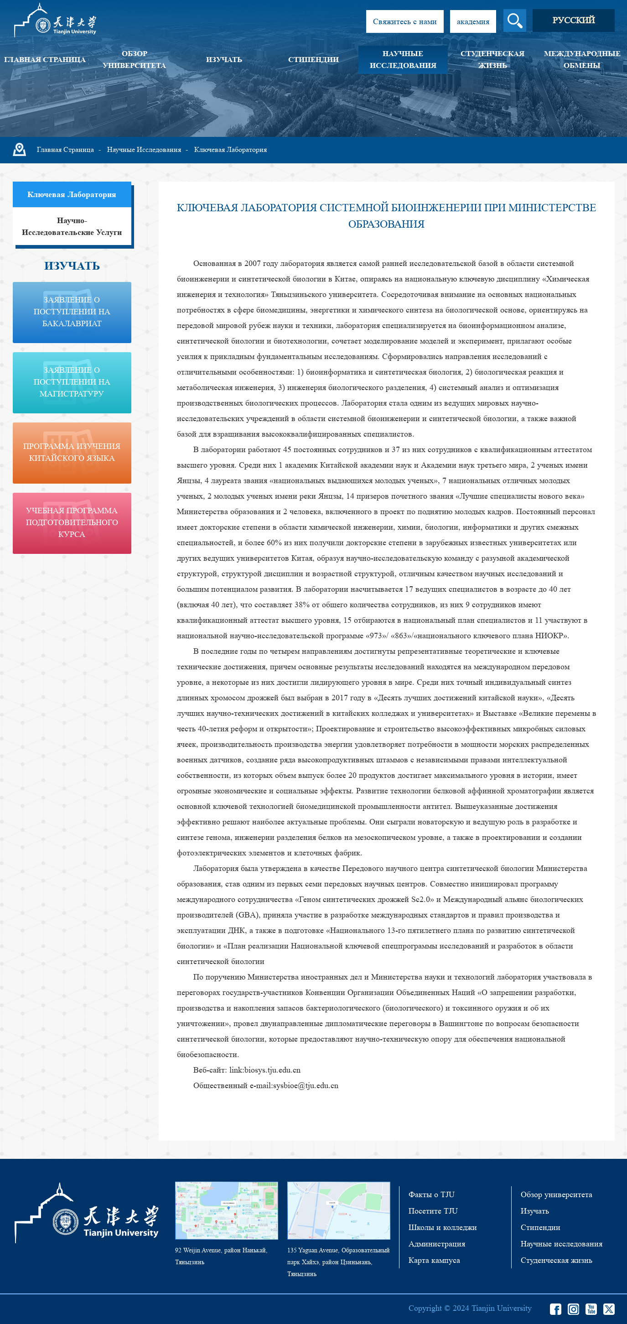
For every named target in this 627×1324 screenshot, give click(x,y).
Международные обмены (582, 59)
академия (473, 21)
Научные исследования (403, 59)
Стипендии (313, 59)
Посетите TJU (433, 1210)
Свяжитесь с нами (405, 21)
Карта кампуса (434, 1260)
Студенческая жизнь (492, 59)
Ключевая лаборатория (230, 149)
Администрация (437, 1243)
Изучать (224, 59)
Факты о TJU (432, 1194)
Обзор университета (134, 59)
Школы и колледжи (443, 1227)
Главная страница (45, 59)
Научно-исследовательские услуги (72, 226)
